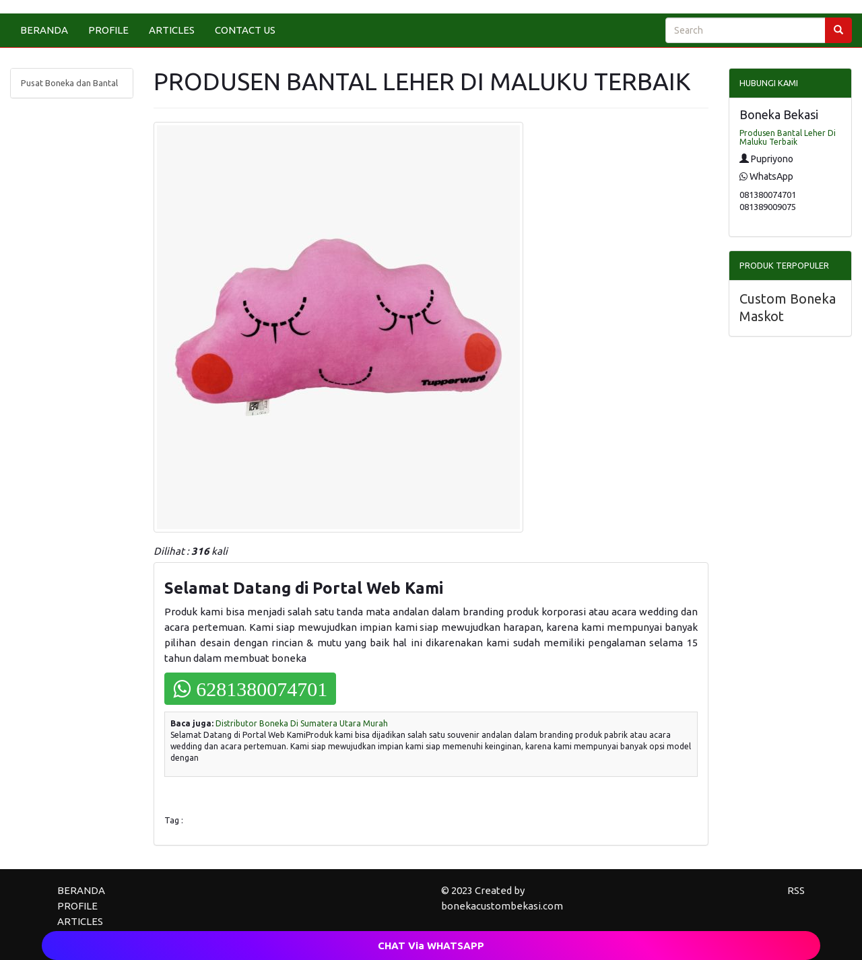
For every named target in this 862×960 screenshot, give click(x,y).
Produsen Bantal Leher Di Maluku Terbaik (787, 137)
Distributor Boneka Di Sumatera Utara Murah (302, 723)
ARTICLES (172, 30)
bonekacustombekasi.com (502, 906)
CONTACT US (245, 30)
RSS (796, 890)
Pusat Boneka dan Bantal (69, 83)
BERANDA (44, 30)
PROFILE (108, 30)
